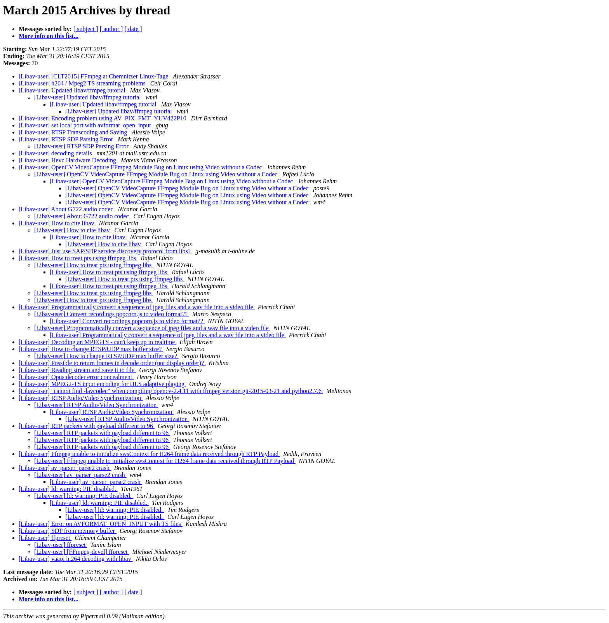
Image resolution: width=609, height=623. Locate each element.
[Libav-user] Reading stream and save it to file (77, 370)
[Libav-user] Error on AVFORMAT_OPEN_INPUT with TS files (101, 523)
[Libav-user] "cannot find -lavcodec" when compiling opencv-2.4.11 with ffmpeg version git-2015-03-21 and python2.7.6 (171, 391)
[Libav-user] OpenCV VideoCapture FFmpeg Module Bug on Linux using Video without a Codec (141, 167)
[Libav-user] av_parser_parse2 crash (65, 468)
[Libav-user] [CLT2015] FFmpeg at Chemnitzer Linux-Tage (94, 76)
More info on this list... (48, 36)
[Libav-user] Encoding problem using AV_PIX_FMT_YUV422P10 (103, 118)
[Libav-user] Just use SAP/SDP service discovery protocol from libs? (105, 251)
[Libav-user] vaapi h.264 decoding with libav (76, 558)
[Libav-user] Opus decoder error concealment (76, 377)
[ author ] (111, 29)
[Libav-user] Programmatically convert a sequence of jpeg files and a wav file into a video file (137, 307)
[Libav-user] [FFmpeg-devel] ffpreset (81, 551)
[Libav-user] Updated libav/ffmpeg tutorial (73, 90)
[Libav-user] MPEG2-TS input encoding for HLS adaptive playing (102, 384)
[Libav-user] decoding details (56, 153)
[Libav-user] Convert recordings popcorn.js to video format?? (111, 314)
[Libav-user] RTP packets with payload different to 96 (87, 426)
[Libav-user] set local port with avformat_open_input (86, 125)
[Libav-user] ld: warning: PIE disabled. (68, 489)
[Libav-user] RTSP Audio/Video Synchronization (81, 398)
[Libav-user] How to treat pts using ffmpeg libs (78, 258)
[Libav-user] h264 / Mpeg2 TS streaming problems (83, 83)
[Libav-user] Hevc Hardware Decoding (68, 160)
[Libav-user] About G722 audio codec (67, 209)
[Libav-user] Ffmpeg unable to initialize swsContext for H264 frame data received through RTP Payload (149, 454)
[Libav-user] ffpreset (45, 537)
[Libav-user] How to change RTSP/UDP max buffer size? (91, 349)
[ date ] (133, 29)
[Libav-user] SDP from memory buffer (68, 530)
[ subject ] (85, 29)
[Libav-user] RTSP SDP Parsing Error (67, 139)
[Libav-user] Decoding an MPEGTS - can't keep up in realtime (97, 342)
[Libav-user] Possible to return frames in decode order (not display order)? (112, 363)
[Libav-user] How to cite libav (57, 223)
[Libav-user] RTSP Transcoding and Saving (74, 132)
